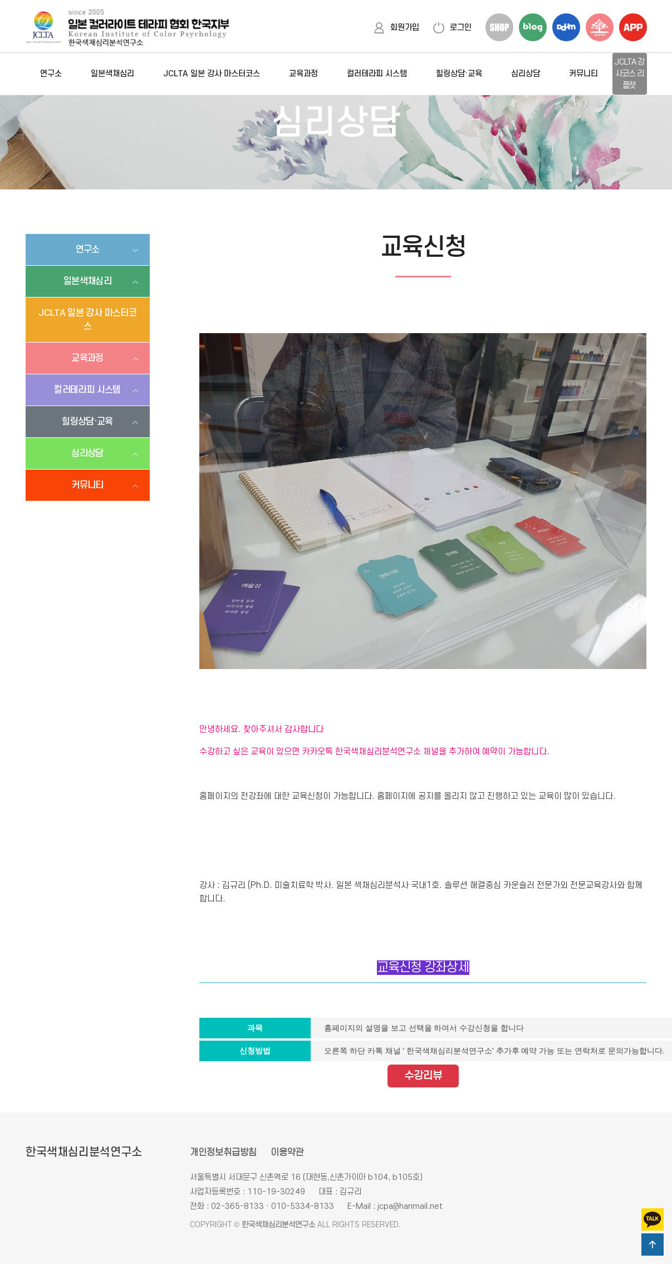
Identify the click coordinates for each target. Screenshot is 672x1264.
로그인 (452, 27)
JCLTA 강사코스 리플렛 (629, 73)
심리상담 (525, 74)
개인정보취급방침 (223, 1153)
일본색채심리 (112, 74)
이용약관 (287, 1153)
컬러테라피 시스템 (377, 74)
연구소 (51, 74)
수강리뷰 (423, 1076)
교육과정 (303, 74)
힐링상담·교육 (459, 74)
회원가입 (396, 27)
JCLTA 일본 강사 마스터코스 (211, 74)
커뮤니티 (583, 74)
